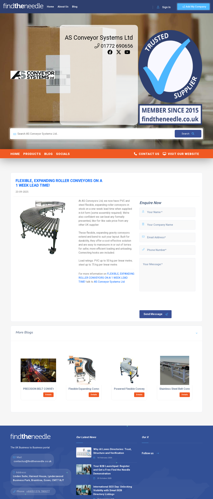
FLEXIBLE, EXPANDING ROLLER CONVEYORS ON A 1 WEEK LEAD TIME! (106, 277)
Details (48, 395)
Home (50, 6)
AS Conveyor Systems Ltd (99, 37)
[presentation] (164, 300)
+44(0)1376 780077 (38, 491)
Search (188, 133)
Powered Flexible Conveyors (131, 388)
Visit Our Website (181, 154)
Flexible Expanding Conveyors (87, 388)
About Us (63, 6)
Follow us (150, 453)
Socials (63, 154)
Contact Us (146, 154)
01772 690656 (114, 46)
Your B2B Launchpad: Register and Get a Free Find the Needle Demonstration (111, 470)
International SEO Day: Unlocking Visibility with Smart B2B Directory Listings (112, 490)
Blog (74, 6)
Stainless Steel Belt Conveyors (178, 388)
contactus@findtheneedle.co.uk (32, 461)
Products (32, 154)
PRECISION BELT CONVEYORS (41, 388)
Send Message (156, 314)
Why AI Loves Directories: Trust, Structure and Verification (112, 451)
